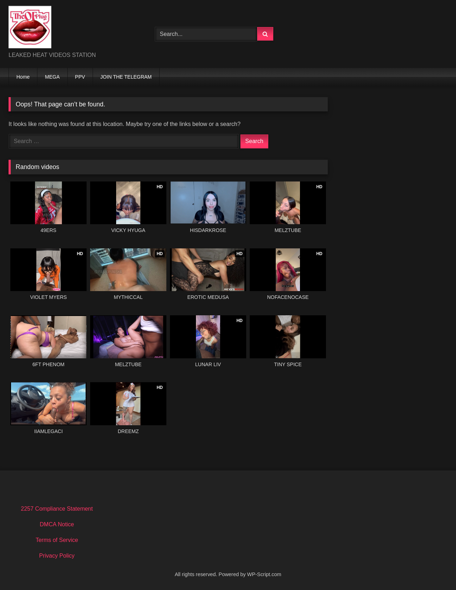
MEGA (52, 77)
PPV (80, 77)
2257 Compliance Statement (57, 509)
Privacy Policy (57, 556)
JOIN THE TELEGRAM (126, 77)
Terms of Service (57, 540)
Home (23, 77)
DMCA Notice (57, 524)
